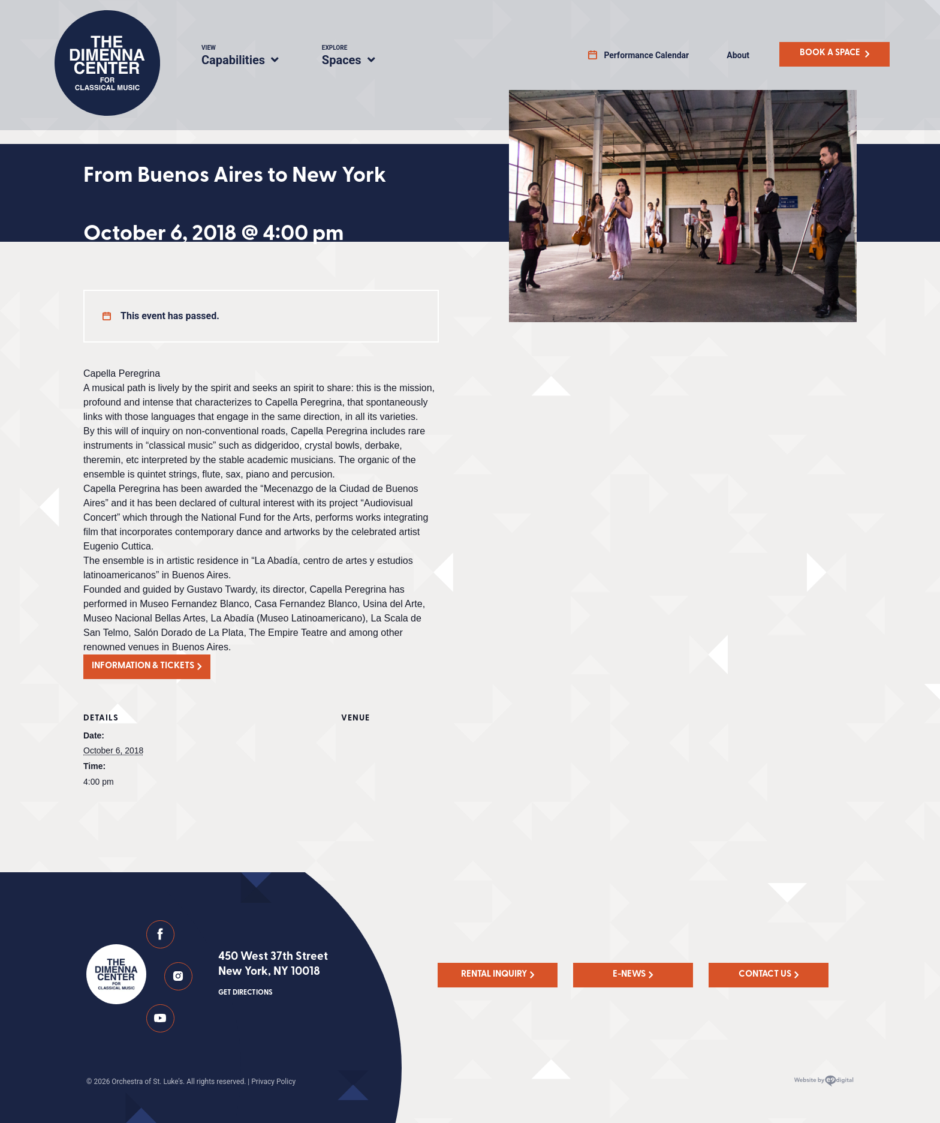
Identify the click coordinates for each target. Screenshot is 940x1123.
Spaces (361, 57)
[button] (146, 666)
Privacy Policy (273, 1081)
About (738, 55)
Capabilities (247, 57)
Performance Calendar (646, 55)
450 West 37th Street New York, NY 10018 (273, 974)
